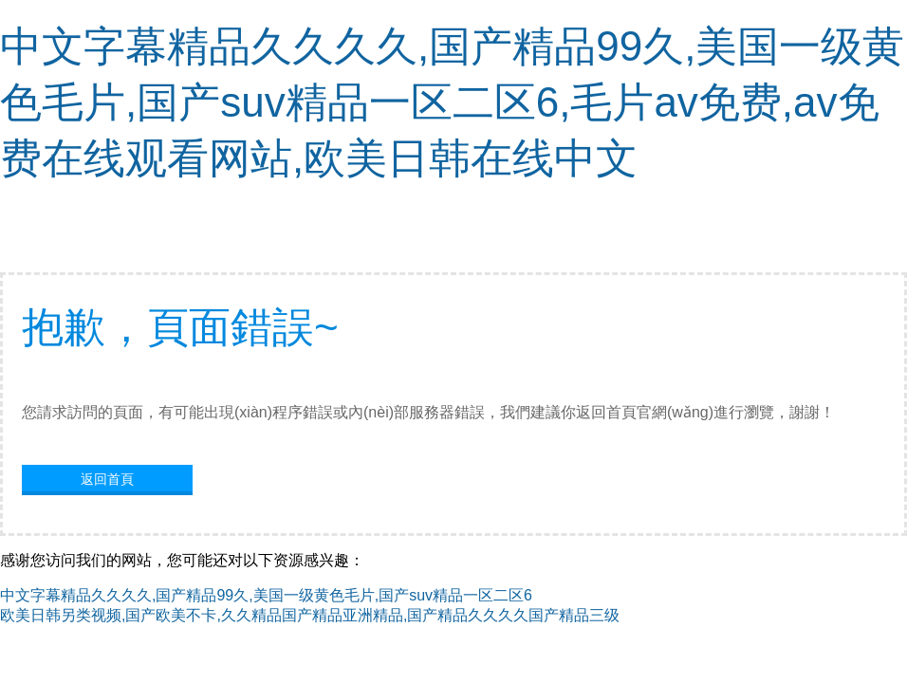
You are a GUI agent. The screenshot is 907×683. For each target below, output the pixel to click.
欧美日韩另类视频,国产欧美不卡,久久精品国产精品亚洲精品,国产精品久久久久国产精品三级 (310, 615)
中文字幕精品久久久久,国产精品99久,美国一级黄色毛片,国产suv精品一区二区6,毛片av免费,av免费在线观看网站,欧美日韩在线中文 (452, 102)
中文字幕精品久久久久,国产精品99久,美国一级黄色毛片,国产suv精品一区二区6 (266, 595)
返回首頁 (107, 479)
